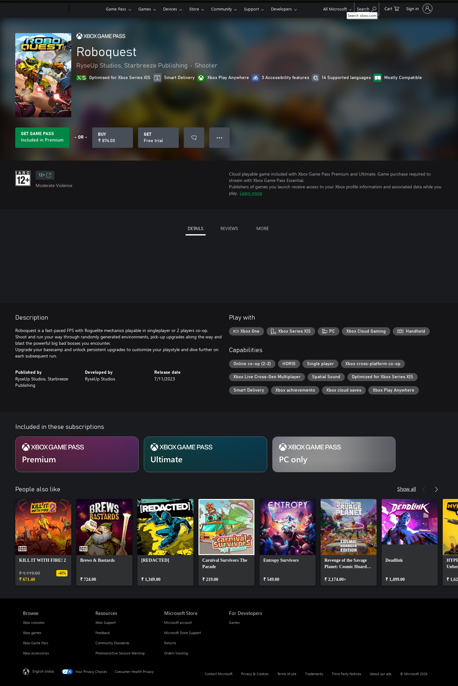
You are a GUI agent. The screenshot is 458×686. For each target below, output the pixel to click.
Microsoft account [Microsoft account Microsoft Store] (178, 622)
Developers (281, 8)
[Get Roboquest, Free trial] (158, 137)
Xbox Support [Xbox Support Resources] (105, 622)
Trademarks (314, 674)
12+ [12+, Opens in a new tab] (45, 175)
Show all (406, 488)
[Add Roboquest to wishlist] (194, 137)
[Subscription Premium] (77, 454)
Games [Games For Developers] (234, 622)
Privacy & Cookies (255, 674)
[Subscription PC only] (334, 454)
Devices (170, 8)
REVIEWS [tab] (229, 228)
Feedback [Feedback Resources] (102, 633)
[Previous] (423, 489)
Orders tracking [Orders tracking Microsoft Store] (176, 653)
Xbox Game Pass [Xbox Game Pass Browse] (35, 643)
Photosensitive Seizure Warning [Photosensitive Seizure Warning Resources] (119, 653)
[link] (43, 542)
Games (144, 8)
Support (251, 8)
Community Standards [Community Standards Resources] (112, 643)
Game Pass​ (116, 8)
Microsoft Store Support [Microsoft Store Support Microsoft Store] (182, 633)
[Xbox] (86, 9)
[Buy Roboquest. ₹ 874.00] (112, 137)
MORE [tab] (262, 228)
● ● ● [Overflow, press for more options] (220, 137)
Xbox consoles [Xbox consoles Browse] (34, 622)
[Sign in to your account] (418, 8)
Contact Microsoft (218, 674)
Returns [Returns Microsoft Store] (170, 643)
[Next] (436, 489)
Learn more (251, 193)
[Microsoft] (44, 9)
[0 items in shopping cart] (392, 8)
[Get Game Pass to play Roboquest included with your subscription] (42, 137)
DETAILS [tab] (195, 228)
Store (194, 8)
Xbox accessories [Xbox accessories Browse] (36, 653)
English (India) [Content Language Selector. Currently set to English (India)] (43, 671)
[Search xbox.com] (366, 8)
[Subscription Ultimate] (205, 454)
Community (221, 8)
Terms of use (286, 674)
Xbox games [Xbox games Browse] (32, 633)
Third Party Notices (346, 674)
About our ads (381, 674)
